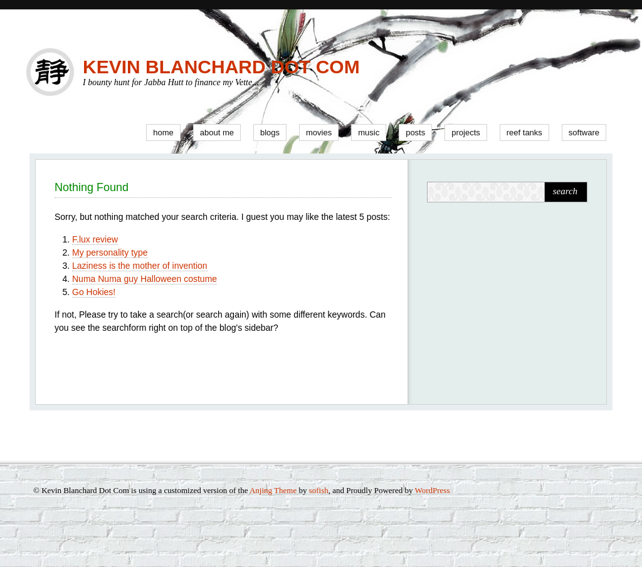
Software (584, 132)
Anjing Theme (273, 490)
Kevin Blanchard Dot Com (221, 66)
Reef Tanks (524, 132)
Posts (415, 132)
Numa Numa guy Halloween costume (144, 279)
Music (368, 132)
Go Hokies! (93, 292)
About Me (217, 132)
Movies (319, 132)
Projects (465, 132)
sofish (319, 490)
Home (163, 132)
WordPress (432, 490)
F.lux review (95, 239)
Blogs (270, 132)
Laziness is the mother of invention (140, 266)
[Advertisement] (505, 300)
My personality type (110, 252)
